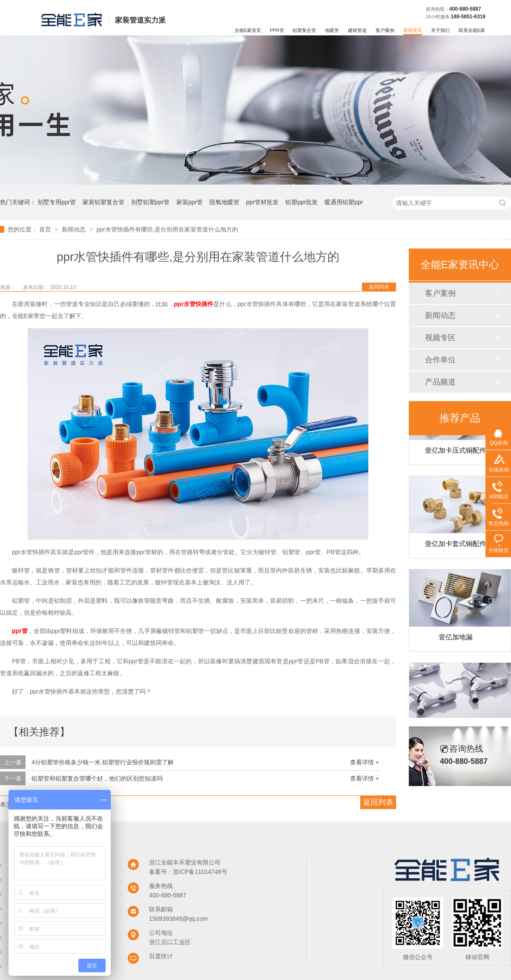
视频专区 (440, 337)
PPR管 (277, 30)
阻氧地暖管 (224, 202)
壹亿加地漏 (456, 640)
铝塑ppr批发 (301, 202)
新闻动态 (74, 229)
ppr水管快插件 (193, 304)
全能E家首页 (248, 30)
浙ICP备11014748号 (200, 871)
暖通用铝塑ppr (343, 202)
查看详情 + (364, 762)
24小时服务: (438, 16)
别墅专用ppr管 (56, 202)
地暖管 (332, 30)
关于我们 (440, 30)
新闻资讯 (412, 30)
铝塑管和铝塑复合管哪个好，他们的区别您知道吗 (97, 778)
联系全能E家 (472, 30)
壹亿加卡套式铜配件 (455, 546)
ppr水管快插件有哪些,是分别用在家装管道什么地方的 (167, 229)
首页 (46, 229)
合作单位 (440, 360)
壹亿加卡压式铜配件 (455, 453)
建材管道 (357, 30)
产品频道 (440, 382)
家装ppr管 (189, 202)
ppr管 (20, 630)
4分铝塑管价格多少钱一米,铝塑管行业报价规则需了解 (103, 762)
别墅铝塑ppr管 (150, 202)
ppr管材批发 (262, 202)
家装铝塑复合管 (103, 202)
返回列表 (379, 287)
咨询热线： (437, 9)
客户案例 (385, 30)
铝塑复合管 (304, 30)
